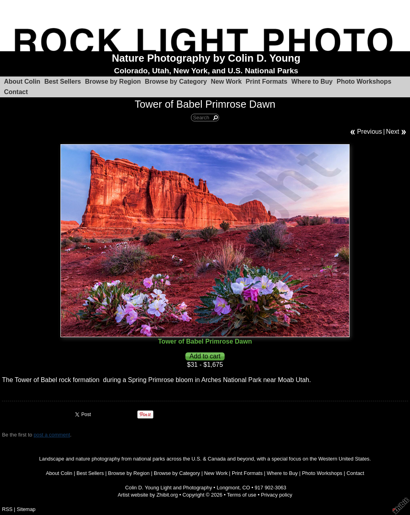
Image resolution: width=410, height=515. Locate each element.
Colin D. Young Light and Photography (168, 488)
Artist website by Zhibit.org (148, 495)
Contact (16, 92)
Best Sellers (62, 81)
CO (246, 488)
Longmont (228, 488)
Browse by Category (176, 81)
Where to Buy (312, 81)
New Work (226, 81)
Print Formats (266, 81)
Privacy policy (276, 495)
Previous (369, 131)
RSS (7, 509)
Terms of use (241, 495)
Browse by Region (113, 81)
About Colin (22, 81)
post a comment (52, 435)
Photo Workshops (364, 81)
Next (392, 131)
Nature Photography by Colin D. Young (206, 58)
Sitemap (26, 509)
